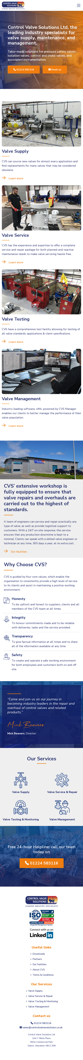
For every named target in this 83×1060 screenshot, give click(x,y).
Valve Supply (20, 792)
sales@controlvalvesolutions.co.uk (42, 1027)
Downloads (38, 954)
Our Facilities (39, 964)
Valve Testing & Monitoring (21, 819)
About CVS (38, 969)
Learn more (16, 178)
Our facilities (19, 552)
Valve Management (62, 819)
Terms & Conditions (43, 975)
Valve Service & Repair (62, 792)
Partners (37, 959)
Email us (54, 69)
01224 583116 (23, 69)
